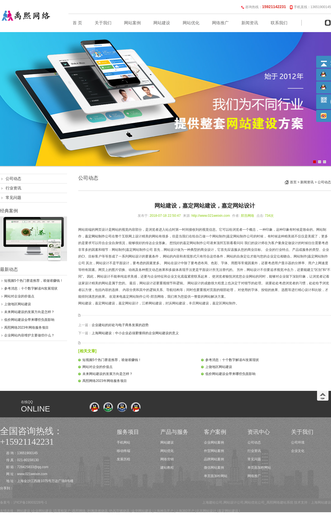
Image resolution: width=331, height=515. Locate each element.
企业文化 (297, 451)
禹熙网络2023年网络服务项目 (26, 327)
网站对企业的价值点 (19, 296)
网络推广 (220, 23)
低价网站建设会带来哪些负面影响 (29, 320)
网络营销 (167, 459)
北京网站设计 (206, 511)
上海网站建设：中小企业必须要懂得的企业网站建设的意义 (135, 333)
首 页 (77, 23)
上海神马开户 (163, 511)
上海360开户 (184, 511)
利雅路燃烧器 (98, 511)
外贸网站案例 (214, 451)
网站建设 (161, 23)
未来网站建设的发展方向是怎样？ (29, 312)
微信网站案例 (214, 468)
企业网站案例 (214, 442)
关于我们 (103, 23)
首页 (293, 182)
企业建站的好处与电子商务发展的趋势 (120, 325)
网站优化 (191, 23)
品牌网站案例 (214, 459)
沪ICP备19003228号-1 (30, 502)
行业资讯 (13, 188)
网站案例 (132, 23)
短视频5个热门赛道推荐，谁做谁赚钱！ (33, 281)
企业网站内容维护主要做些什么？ (29, 335)
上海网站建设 (321, 502)
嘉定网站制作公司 (98, 236)
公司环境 (297, 442)
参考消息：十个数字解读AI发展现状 (31, 288)
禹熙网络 (79, 511)
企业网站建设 (42, 511)
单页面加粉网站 (215, 476)
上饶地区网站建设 (17, 304)
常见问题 (13, 197)
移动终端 (123, 451)
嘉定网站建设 (228, 511)
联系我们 (279, 23)
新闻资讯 (249, 23)
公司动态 (13, 178)
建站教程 (167, 468)
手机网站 (123, 442)
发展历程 (123, 459)
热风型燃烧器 (119, 511)
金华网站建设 (142, 511)
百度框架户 (62, 511)
